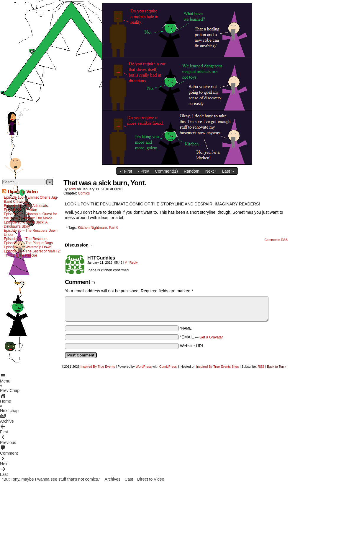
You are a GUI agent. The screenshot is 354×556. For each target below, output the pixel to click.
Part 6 (113, 228)
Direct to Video (150, 479)
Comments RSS (276, 239)
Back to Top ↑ (276, 366)
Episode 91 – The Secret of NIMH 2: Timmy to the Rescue (32, 253)
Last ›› (228, 171)
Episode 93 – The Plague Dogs (28, 243)
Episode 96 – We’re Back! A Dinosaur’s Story (25, 224)
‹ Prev (143, 171)
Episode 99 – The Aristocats (26, 206)
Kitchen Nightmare (92, 228)
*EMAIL (201, 337)
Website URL (192, 345)
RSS (261, 366)
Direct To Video (22, 191)
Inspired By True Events (98, 366)
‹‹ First (126, 171)
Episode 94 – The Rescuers (25, 239)
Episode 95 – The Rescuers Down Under (31, 232)
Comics (84, 193)
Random (191, 171)
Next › (210, 171)
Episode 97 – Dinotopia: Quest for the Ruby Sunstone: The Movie (30, 216)
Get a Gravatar (211, 337)
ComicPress (168, 366)
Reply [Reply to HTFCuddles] (134, 262)
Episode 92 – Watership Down (27, 247)
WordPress (144, 366)
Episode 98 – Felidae (20, 210)
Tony (72, 189)
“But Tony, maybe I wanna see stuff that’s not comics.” (51, 479)
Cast (128, 479)
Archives (113, 479)
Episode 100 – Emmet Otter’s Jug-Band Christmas (31, 199)
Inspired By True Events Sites (217, 366)
